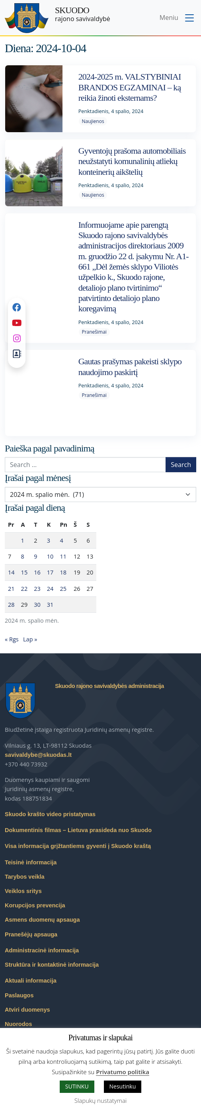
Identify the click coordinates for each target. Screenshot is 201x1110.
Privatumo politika (122, 1072)
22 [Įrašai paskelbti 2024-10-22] (24, 588)
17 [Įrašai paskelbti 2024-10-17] (50, 572)
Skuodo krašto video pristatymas (50, 814)
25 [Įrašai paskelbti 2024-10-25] (63, 588)
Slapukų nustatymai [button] (100, 1100)
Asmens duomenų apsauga (42, 920)
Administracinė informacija (42, 950)
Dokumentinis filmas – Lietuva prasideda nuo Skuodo (78, 830)
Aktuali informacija (31, 980)
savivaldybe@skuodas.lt (38, 755)
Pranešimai (94, 331)
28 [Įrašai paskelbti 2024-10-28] (11, 604)
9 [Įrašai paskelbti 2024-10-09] (35, 556)
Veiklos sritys (23, 891)
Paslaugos (19, 995)
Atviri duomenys (27, 1009)
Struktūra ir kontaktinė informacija (52, 964)
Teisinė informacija (31, 862)
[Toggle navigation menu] (177, 18)
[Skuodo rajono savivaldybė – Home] (27, 18)
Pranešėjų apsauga (31, 934)
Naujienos (93, 121)
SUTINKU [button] (77, 1086)
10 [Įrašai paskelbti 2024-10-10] (50, 556)
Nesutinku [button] (122, 1086)
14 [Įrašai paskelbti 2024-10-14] (11, 572)
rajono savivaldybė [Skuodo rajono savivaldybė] (82, 14)
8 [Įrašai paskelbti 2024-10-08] (22, 556)
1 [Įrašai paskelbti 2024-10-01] (22, 540)
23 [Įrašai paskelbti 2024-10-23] (37, 588)
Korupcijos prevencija (35, 905)
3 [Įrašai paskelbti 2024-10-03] (48, 540)
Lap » (30, 639)
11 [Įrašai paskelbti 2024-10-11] (63, 556)
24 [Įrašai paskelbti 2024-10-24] (50, 588)
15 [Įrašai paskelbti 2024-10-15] (24, 572)
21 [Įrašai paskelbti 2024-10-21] (11, 588)
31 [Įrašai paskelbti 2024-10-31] (50, 604)
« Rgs (12, 639)
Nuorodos (18, 1024)
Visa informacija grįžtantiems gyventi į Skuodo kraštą (78, 846)
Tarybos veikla (25, 877)
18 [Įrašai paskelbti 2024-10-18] (63, 572)
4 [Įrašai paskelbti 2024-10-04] (61, 540)
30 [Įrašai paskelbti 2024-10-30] (37, 604)
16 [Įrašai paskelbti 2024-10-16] (37, 572)
